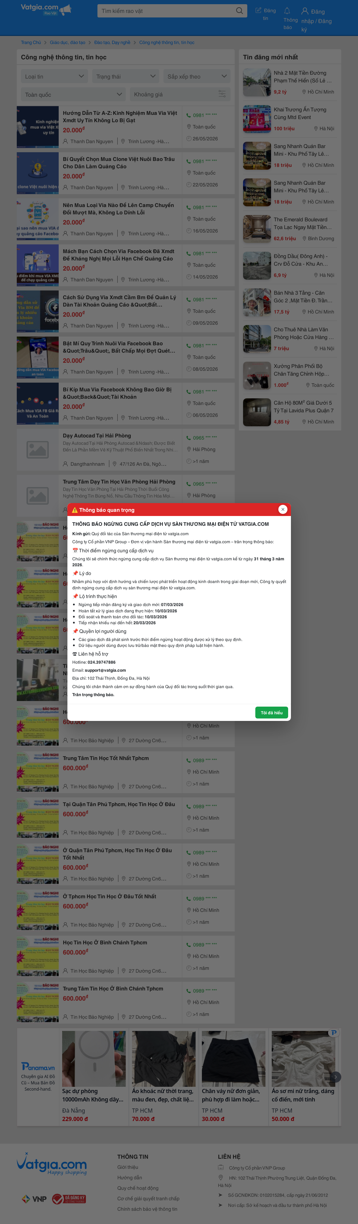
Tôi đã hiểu (272, 712)
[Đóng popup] (282, 509)
